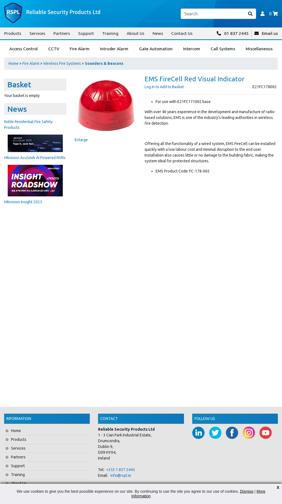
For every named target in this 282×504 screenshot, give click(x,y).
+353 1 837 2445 (120, 469)
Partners (61, 33)
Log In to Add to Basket (164, 87)
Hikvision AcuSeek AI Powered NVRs (35, 157)
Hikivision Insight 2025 (23, 202)
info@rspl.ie (120, 475)
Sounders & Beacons (104, 63)
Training (110, 33)
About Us (135, 33)
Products (12, 33)
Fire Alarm (30, 63)
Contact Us (181, 33)
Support (86, 33)
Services (37, 33)
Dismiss (246, 491)
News (158, 33)
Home (13, 63)
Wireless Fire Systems (62, 63)
